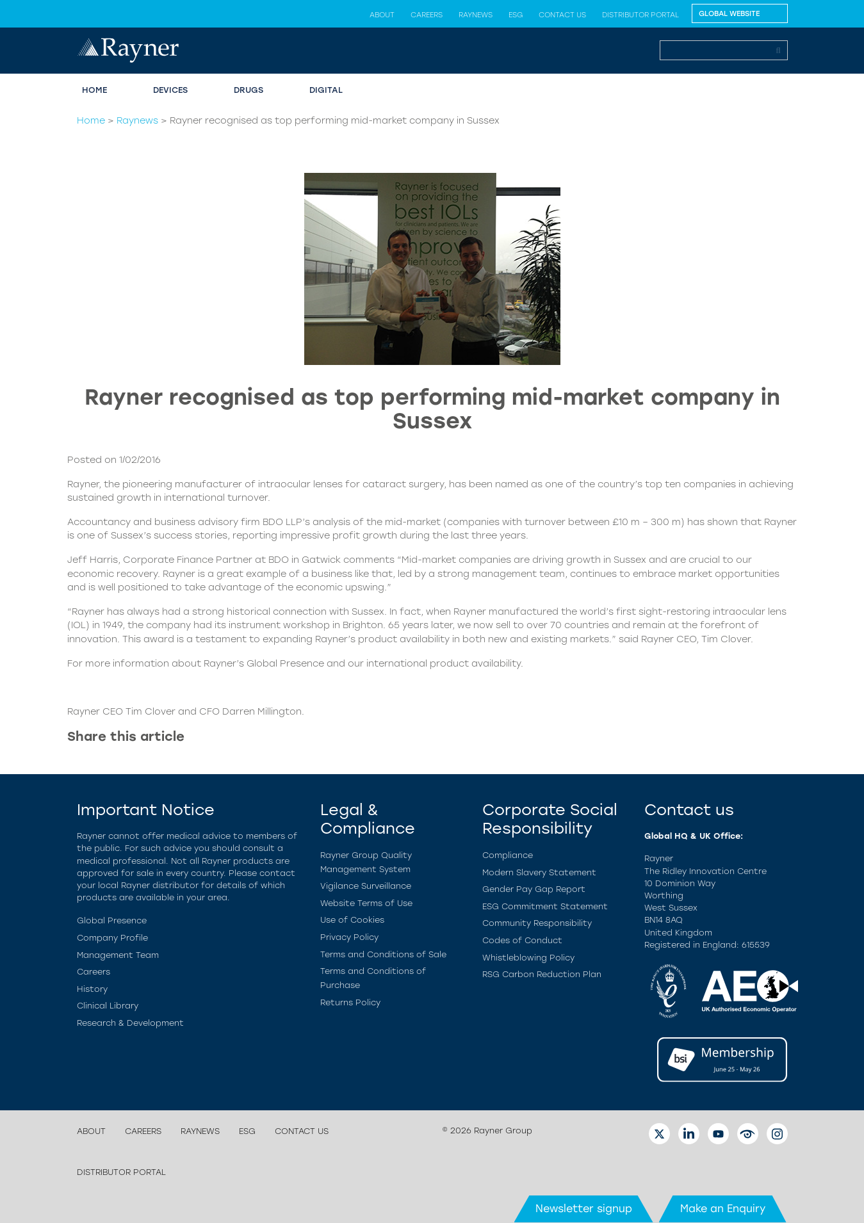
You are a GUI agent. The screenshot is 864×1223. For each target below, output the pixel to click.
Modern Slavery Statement (539, 872)
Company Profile (112, 938)
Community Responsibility (537, 923)
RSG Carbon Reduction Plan (541, 974)
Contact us (562, 14)
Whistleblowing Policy (528, 957)
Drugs (248, 90)
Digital (326, 90)
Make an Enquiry (722, 1209)
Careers (427, 14)
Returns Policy (350, 1002)
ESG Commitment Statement (545, 906)
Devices (170, 90)
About (382, 14)
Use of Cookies (352, 920)
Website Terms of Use (366, 903)
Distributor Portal (640, 14)
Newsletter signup (583, 1209)
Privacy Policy (349, 937)
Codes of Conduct (522, 940)
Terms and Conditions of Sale (383, 954)
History (92, 989)
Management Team (118, 955)
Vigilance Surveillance (365, 886)
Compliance (507, 855)
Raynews (476, 14)
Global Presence (112, 920)
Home (94, 90)
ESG (516, 14)
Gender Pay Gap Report (533, 889)
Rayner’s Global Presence (264, 663)
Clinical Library (107, 1005)
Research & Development (130, 1023)
